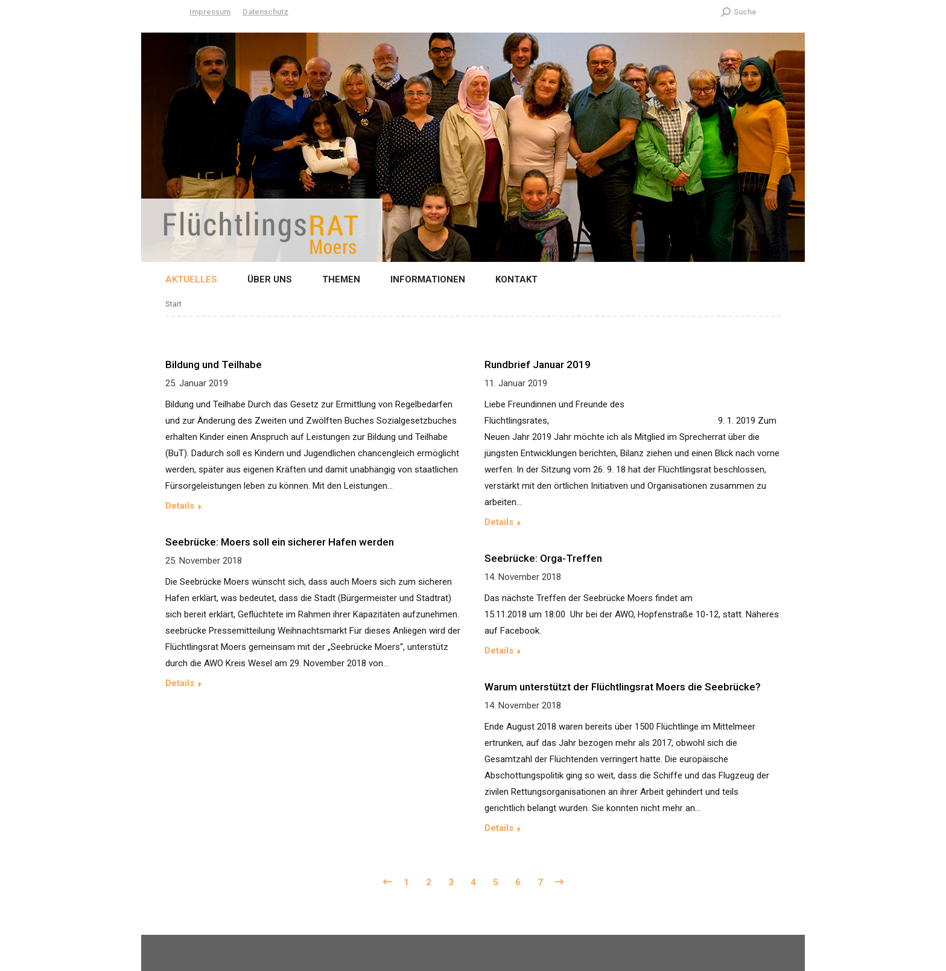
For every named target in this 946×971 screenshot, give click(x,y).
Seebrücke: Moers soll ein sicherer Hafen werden (279, 542)
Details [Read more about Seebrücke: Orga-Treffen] (498, 650)
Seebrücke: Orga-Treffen (543, 558)
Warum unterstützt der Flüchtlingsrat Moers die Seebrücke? (622, 687)
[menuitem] (182, 280)
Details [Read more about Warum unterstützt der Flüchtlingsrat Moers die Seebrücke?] (498, 828)
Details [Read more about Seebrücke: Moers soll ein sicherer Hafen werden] (179, 683)
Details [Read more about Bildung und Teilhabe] (179, 505)
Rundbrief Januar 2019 (537, 364)
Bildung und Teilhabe (213, 364)
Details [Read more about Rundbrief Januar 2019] (498, 522)
